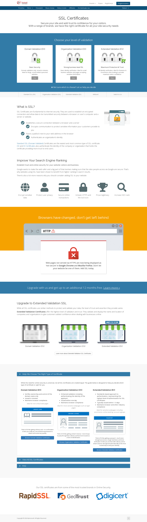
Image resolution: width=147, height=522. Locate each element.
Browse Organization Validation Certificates (73, 442)
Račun (125, 8)
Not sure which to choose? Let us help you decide (73, 87)
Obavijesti (39, 8)
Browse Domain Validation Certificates (37, 438)
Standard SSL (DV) (29, 94)
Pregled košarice (123, 3)
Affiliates (72, 8)
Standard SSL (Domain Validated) (30, 143)
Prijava (100, 3)
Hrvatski (92, 3)
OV (18, 146)
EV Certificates (29, 146)
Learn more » (111, 288)
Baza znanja (50, 8)
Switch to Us (118, 94)
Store (30, 8)
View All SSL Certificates (32, 460)
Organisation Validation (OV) (52, 94)
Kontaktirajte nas (84, 8)
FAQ (24, 466)
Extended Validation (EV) (73, 94)
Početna (21, 8)
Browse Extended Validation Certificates (109, 450)
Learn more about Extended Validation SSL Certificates (73, 353)
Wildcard (95, 94)
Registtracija (109, 3)
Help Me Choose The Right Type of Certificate (42, 374)
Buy (35, 78)
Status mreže (61, 8)
